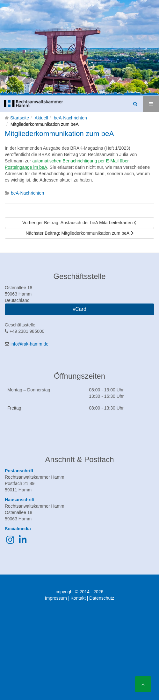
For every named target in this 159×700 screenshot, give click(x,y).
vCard (79, 309)
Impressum (56, 598)
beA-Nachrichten (70, 117)
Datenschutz (101, 598)
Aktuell (41, 117)
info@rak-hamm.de (29, 343)
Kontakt (77, 598)
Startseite (19, 117)
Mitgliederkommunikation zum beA (59, 134)
